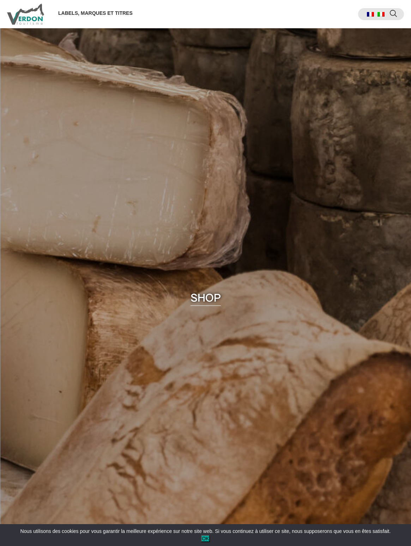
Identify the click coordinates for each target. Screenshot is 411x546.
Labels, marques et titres (95, 13)
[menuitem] (370, 14)
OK (205, 538)
